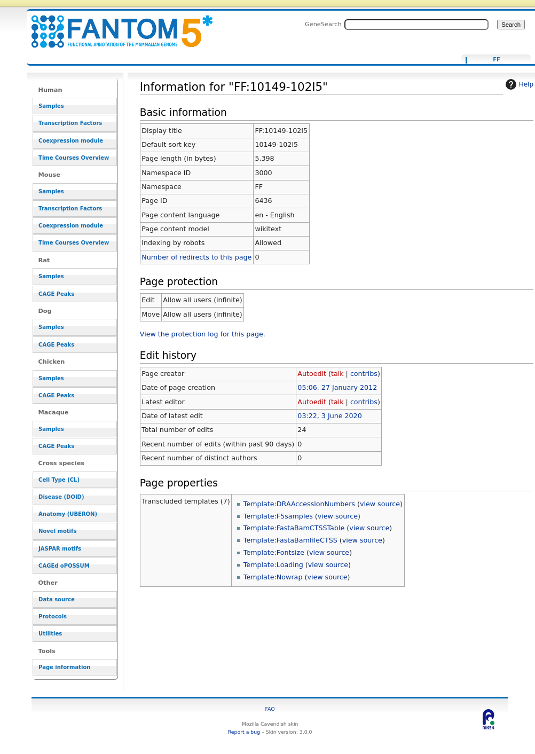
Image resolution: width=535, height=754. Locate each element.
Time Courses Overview (73, 158)
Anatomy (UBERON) (67, 514)
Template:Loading (273, 565)
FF (496, 59)
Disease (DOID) (61, 497)
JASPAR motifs (59, 549)
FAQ (270, 709)
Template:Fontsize (273, 552)
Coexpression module (70, 141)
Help (518, 84)
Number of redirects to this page (196, 257)
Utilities (50, 634)
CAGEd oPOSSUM (63, 566)
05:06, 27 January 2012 (337, 387)
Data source (56, 599)
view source (380, 504)
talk (337, 374)
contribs (363, 374)
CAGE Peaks (56, 294)
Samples (51, 106)
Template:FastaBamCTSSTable (293, 528)
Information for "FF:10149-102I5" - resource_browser (115, 25)
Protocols (52, 616)
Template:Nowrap (273, 577)
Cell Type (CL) (59, 480)
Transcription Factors (70, 123)
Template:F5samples (278, 516)
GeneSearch (323, 24)
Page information (64, 667)
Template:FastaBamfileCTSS (290, 540)
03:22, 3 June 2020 (329, 416)
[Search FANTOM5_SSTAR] (416, 24)
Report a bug (244, 732)
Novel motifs (57, 531)
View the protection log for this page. (202, 334)
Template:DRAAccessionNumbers (299, 504)
